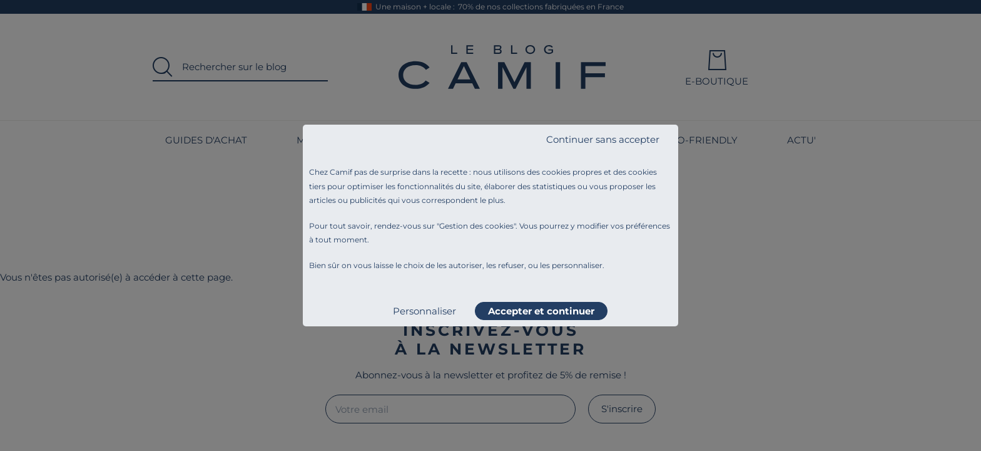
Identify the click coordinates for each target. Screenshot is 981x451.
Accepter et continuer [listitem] (541, 311)
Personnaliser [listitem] (424, 311)
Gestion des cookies (476, 226)
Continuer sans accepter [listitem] (602, 139)
